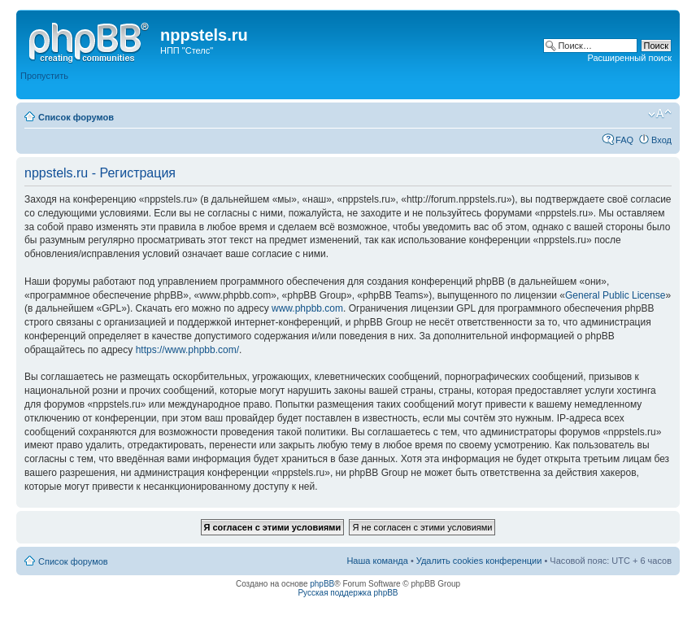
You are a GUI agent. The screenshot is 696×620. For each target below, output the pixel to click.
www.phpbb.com (307, 308)
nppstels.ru (204, 35)
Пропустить (44, 76)
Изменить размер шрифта (660, 114)
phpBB (322, 583)
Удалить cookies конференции (479, 560)
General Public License (615, 295)
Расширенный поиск (629, 58)
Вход (661, 140)
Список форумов (76, 117)
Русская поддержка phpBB (348, 592)
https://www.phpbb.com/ (187, 350)
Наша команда (376, 560)
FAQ (624, 140)
